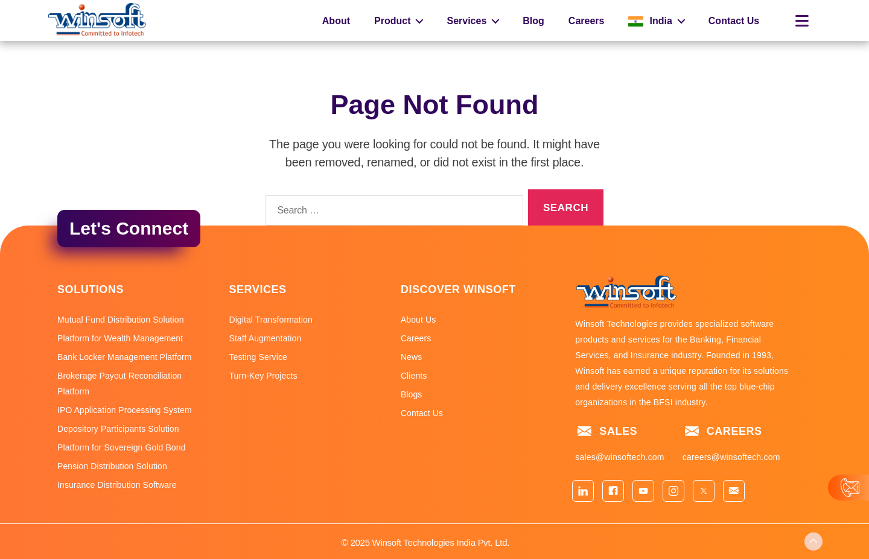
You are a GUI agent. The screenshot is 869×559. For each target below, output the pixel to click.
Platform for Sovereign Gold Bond (121, 447)
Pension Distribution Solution (112, 466)
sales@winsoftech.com (619, 457)
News (411, 357)
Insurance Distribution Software (117, 485)
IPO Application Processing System (124, 410)
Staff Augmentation (265, 338)
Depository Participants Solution (118, 429)
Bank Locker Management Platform (124, 357)
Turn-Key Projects (263, 376)
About (336, 21)
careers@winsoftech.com (731, 457)
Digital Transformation (270, 319)
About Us (418, 319)
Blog (533, 21)
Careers (586, 21)
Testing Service (258, 357)
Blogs (411, 394)
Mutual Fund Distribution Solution (120, 319)
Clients (414, 376)
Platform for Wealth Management (120, 338)
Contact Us (733, 21)
